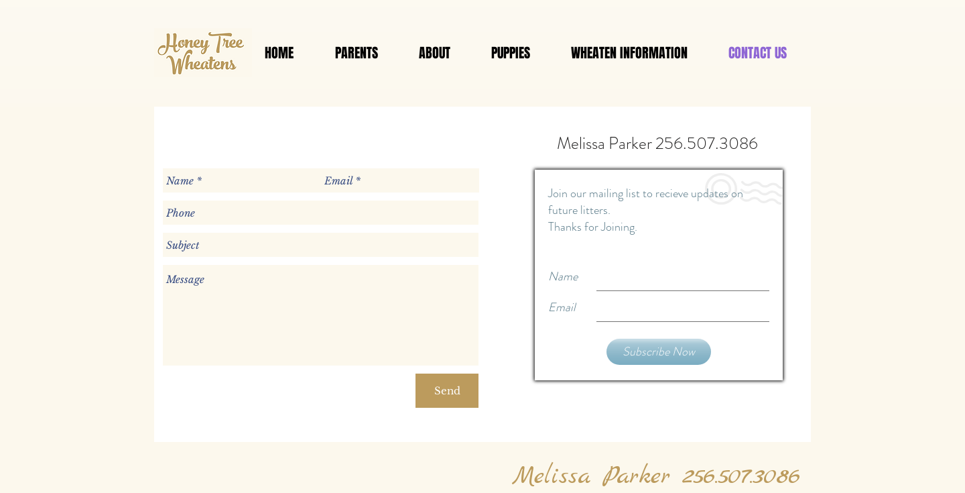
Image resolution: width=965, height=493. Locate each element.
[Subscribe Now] (658, 352)
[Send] (446, 391)
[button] (356, 53)
